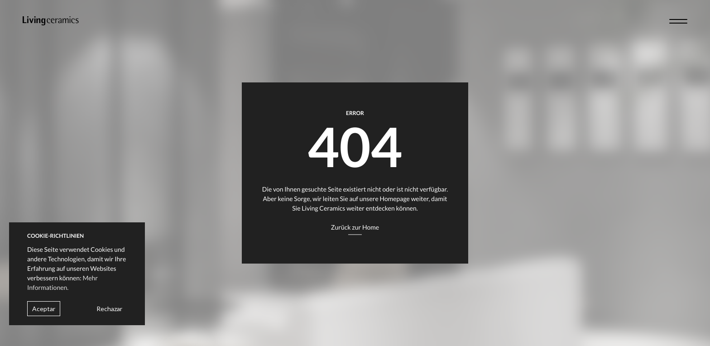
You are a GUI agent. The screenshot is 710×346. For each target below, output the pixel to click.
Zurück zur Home (355, 227)
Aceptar (43, 308)
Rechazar (109, 308)
